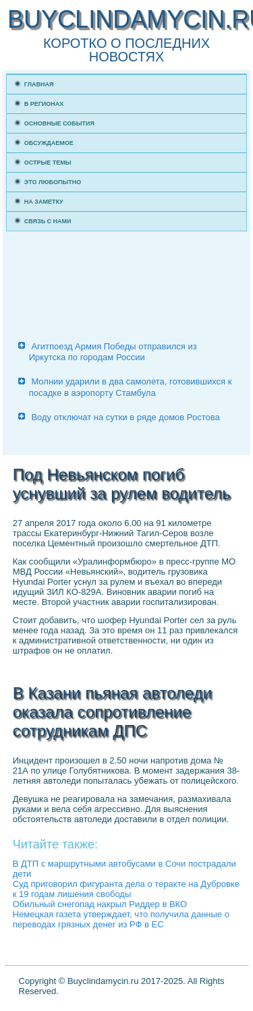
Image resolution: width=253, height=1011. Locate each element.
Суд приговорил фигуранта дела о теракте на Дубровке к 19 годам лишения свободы (126, 889)
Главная (39, 84)
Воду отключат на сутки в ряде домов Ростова (125, 417)
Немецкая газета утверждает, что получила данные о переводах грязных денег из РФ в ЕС (121, 919)
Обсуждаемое (49, 143)
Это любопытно (53, 182)
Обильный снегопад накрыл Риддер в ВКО (100, 904)
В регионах (44, 103)
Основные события (59, 123)
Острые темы (48, 162)
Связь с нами (48, 221)
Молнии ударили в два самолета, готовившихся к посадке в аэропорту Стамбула (130, 386)
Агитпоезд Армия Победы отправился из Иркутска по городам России (113, 351)
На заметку (43, 201)
